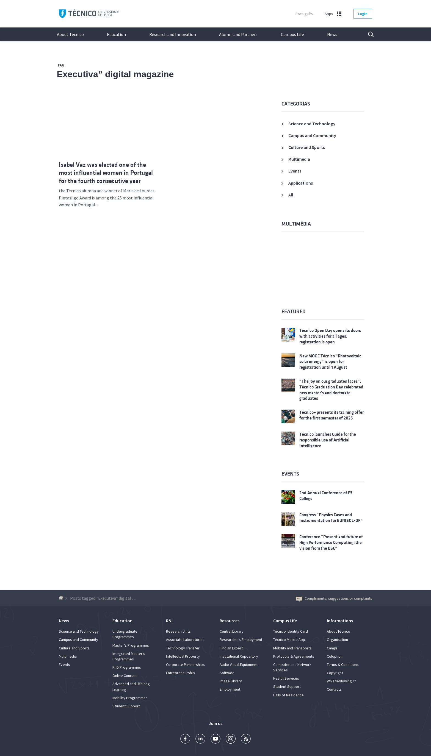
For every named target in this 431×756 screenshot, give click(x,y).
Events (294, 171)
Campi (332, 648)
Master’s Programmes (130, 645)
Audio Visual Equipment (239, 664)
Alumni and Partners (238, 34)
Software (227, 672)
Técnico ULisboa (89, 13)
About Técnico (70, 34)
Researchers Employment (241, 639)
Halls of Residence (288, 695)
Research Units (178, 631)
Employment (230, 689)
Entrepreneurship (180, 672)
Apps (329, 13)
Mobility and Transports (292, 648)
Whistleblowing (339, 681)
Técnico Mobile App (289, 639)
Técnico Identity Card (290, 631)
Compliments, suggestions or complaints (334, 598)
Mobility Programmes (130, 697)
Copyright (335, 672)
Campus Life (292, 34)
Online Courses (124, 675)
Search (367, 34)
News (332, 34)
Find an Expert (231, 648)
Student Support (126, 706)
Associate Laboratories (185, 639)
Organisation (337, 639)
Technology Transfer (183, 648)
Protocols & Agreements (293, 656)
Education (116, 34)
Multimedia (299, 159)
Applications (300, 183)
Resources (229, 620)
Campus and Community (312, 135)
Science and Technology (311, 123)
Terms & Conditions (343, 664)
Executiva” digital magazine (115, 74)
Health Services (286, 678)
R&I (169, 620)
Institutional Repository (239, 656)
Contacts (334, 689)
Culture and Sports (306, 147)
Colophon (334, 656)
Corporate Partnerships (185, 664)
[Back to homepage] (62, 598)
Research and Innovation (172, 34)
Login (363, 13)
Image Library (231, 681)
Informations (340, 620)
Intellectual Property (183, 656)
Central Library (232, 631)
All (290, 195)
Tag (60, 65)
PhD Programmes (126, 667)
